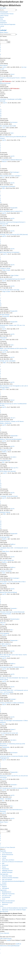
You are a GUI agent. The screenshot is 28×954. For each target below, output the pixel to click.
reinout (12, 74)
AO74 (3, 389)
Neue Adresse (4, 65)
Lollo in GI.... (3, 622)
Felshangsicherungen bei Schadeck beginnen (12, 667)
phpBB (8, 940)
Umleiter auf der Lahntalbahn (7, 361)
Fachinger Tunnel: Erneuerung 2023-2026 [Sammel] (14, 234)
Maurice (4, 161)
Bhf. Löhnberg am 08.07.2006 (8, 126)
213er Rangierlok (4, 633)
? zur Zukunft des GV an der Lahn (9, 733)
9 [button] (0, 54)
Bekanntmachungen (5, 83)
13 (0, 110)
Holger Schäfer (6, 270)
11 (0, 305)
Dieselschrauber (6, 613)
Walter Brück (5, 551)
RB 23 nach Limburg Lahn (7, 560)
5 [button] (0, 51)
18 (0, 528)
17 (0, 117)
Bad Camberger (14, 172)
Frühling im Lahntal (5, 268)
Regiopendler (13, 435)
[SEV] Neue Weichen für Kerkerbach (9, 252)
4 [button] (0, 49)
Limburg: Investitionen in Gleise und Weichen (12, 702)
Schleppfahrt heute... (5, 460)
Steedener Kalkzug (5, 512)
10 (0, 202)
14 (0, 111)
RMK (3, 188)
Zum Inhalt (3, 8)
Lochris (4, 67)
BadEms (4, 451)
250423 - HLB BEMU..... (6, 799)
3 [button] (0, 47)
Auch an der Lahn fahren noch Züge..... (10, 289)
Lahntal (3, 30)
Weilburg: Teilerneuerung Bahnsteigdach (11, 439)
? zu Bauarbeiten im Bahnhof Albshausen (11, 159)
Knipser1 (12, 729)
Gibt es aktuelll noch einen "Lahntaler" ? (10, 175)
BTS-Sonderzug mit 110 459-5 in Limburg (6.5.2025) (14, 788)
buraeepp (12, 699)
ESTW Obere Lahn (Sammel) (8, 471)
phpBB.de (18, 944)
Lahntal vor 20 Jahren (6, 571)
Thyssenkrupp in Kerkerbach (7, 186)
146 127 (12, 418)
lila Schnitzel (13, 122)
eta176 (5, 102)
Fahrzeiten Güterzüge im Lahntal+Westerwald (12, 612)
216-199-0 (13, 457)
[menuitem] (7, 13)
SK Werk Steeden (4, 314)
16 (0, 115)
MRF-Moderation (6, 81)
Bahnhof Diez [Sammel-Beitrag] (8, 592)
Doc (3, 177)
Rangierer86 (13, 207)
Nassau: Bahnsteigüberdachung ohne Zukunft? (12, 279)
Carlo (3, 127)
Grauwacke (13, 608)
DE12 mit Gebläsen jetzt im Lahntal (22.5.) (11, 211)
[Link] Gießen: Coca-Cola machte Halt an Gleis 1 (13, 581)
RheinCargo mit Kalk (5, 450)
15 (0, 113)
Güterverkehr (3, 337)
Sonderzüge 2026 (4, 537)
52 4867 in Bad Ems (5, 644)
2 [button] (0, 45)
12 (0, 487)
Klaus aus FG (14, 467)
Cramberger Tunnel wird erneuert (9, 496)
